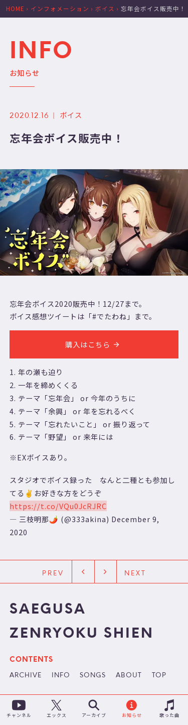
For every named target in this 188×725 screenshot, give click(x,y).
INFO (61, 676)
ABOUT (129, 676)
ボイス (71, 114)
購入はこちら (93, 344)
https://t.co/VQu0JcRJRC (58, 506)
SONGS (93, 676)
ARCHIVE (26, 676)
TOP (159, 676)
